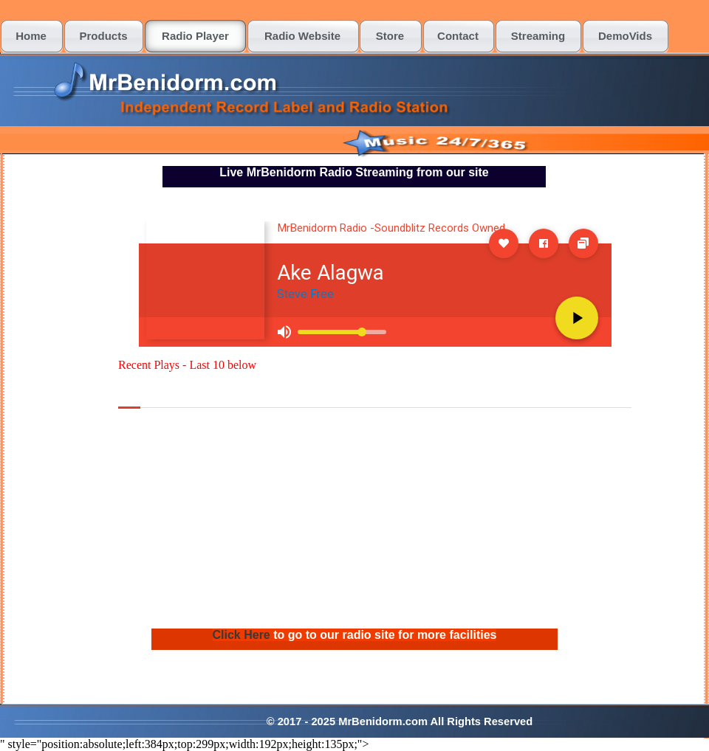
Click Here (243, 635)
